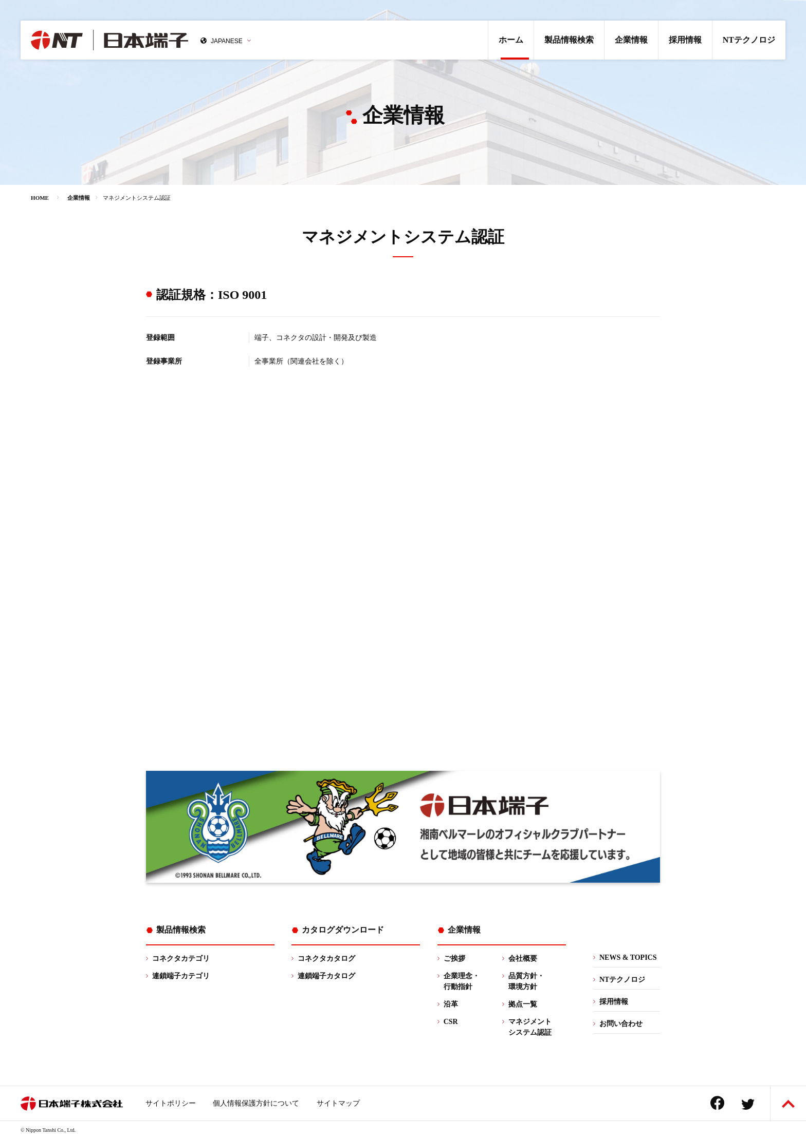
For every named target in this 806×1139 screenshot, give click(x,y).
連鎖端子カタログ (326, 976)
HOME (40, 198)
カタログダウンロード (343, 929)
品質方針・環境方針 (526, 981)
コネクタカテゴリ (181, 958)
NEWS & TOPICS (628, 957)
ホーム (511, 39)
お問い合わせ (621, 1024)
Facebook (717, 1103)
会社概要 (522, 958)
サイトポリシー (170, 1103)
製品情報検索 (569, 39)
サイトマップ (338, 1103)
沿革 (451, 1004)
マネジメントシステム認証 (530, 1027)
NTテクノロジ (749, 39)
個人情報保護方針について (256, 1103)
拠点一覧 (522, 1004)
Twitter (748, 1104)
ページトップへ (788, 1104)
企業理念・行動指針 (462, 981)
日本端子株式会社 (109, 40)
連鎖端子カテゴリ (181, 976)
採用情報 (685, 39)
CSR (451, 1022)
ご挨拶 (454, 958)
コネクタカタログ (326, 958)
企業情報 (631, 39)
